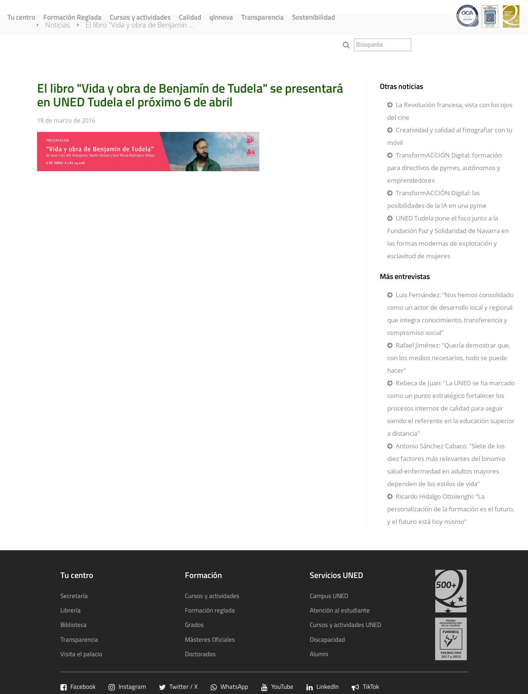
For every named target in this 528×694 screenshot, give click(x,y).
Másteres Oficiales (210, 639)
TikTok (365, 686)
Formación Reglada (72, 16)
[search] (382, 45)
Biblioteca (73, 624)
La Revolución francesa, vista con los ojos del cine (449, 111)
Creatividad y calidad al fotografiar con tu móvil (449, 136)
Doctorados (200, 653)
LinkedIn (322, 686)
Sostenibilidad (313, 16)
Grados (194, 624)
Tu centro (21, 16)
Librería (70, 610)
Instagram (127, 686)
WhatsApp (229, 686)
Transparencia (262, 16)
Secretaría (74, 595)
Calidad (190, 16)
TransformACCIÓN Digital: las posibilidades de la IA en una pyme (437, 199)
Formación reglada (210, 610)
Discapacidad (327, 639)
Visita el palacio (81, 653)
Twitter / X (178, 686)
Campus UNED (329, 595)
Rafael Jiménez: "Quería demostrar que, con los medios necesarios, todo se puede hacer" (448, 358)
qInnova (221, 16)
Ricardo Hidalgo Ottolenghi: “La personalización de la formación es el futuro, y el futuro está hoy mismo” (450, 509)
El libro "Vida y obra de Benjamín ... (148, 44)
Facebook (78, 686)
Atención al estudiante (340, 610)
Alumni (319, 653)
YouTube (277, 686)
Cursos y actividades (140, 16)
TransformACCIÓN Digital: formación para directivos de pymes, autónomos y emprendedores (444, 168)
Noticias (66, 44)
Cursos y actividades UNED (345, 624)
